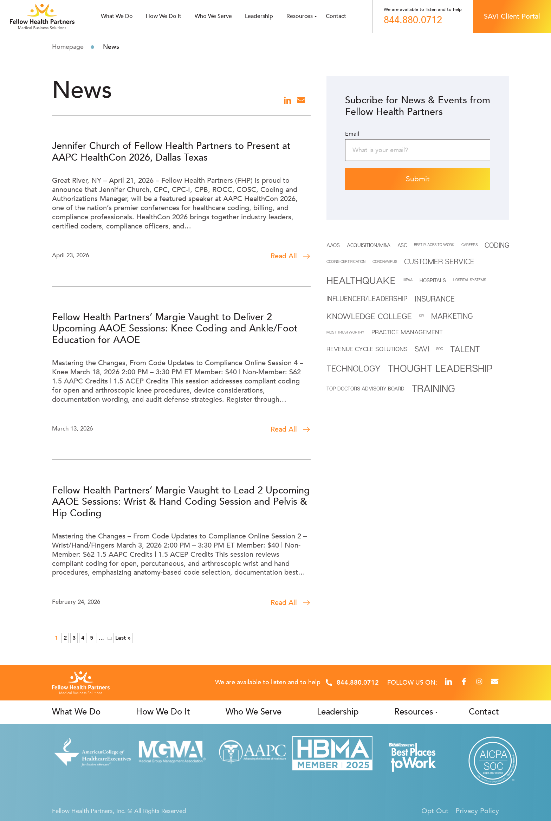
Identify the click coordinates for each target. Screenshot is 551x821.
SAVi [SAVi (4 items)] (422, 349)
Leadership (259, 16)
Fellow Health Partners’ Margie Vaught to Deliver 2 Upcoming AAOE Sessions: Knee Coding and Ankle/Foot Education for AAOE (175, 329)
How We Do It (163, 16)
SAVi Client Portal (512, 16)
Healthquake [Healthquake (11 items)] (361, 280)
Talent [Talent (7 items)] (465, 349)
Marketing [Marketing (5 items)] (452, 316)
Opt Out (434, 811)
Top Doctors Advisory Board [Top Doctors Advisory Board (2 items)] (365, 388)
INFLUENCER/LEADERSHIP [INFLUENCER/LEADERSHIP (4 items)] (367, 299)
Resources (299, 16)
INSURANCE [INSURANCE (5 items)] (435, 298)
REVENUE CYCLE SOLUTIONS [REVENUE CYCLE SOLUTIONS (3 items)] (367, 349)
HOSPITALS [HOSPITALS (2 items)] (433, 280)
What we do (117, 16)
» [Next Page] (110, 638)
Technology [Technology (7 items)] (353, 368)
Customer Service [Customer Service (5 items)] (439, 261)
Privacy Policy (477, 811)
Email (352, 133)
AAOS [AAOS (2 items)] (333, 245)
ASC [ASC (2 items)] (402, 245)
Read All (291, 256)
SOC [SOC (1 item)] (439, 349)
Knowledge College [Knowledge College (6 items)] (369, 316)
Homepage (68, 47)
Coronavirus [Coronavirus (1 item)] (384, 261)
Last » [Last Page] (122, 638)
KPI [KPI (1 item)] (421, 315)
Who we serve (213, 16)
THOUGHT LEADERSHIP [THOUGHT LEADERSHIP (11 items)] (440, 368)
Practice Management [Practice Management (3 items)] (407, 332)
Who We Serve (253, 712)
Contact (336, 16)
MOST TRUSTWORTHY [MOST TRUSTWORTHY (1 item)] (345, 332)
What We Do (76, 712)
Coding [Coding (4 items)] (497, 245)
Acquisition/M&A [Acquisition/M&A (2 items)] (368, 245)
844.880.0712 (413, 20)
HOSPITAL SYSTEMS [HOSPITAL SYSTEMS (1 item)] (469, 280)
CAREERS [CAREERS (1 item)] (469, 245)
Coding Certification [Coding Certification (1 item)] (345, 261)
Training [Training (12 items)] (433, 388)
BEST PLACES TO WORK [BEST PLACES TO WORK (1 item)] (434, 245)
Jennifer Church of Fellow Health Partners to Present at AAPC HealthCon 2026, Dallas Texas (171, 152)
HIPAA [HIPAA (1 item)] (408, 280)
